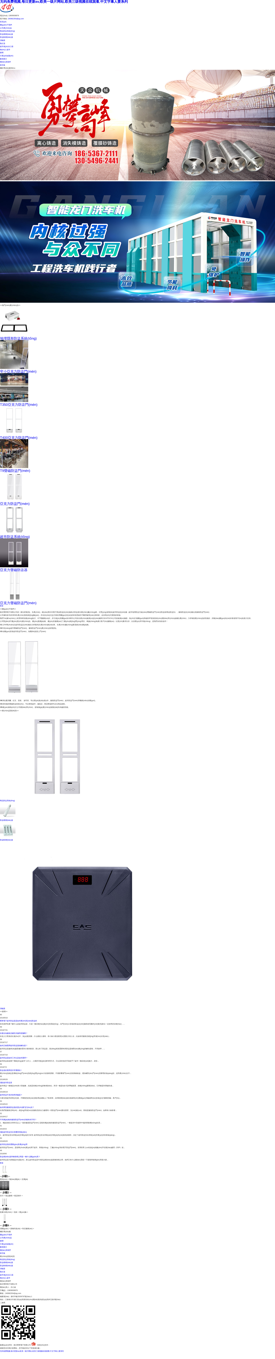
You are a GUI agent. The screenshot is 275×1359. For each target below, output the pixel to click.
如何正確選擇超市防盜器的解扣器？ (14, 1046)
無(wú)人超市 (5, 50)
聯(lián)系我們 (5, 62)
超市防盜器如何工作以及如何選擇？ (14, 1058)
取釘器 (2, 43)
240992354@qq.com (16, 19)
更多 (1, 606)
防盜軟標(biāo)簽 (6, 37)
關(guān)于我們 (6, 25)
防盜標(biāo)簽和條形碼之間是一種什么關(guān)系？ (20, 1157)
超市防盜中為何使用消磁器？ (11, 1095)
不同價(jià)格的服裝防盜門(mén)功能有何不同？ (18, 1120)
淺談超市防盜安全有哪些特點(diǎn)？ (13, 1132)
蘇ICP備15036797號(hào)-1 (21, 1297)
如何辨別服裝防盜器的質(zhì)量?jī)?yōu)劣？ (17, 1107)
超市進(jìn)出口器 (6, 46)
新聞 (1, 53)
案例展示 (3, 59)
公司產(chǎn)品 (6, 28)
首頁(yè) (3, 22)
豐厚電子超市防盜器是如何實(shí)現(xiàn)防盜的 (18, 1021)
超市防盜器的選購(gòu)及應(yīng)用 (13, 1144)
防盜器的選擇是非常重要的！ (11, 1070)
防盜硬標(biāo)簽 (6, 34)
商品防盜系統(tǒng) (7, 31)
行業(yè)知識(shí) (6, 56)
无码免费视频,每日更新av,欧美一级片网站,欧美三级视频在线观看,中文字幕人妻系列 (32, 1351)
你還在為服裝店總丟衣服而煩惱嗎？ (14, 1033)
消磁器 (2, 40)
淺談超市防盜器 (6, 1083)
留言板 (2, 65)
